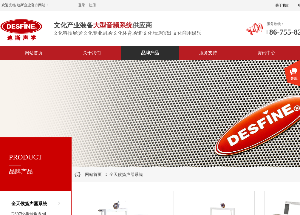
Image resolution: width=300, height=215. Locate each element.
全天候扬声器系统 (29, 203)
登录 (81, 5)
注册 (92, 5)
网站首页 (93, 174)
